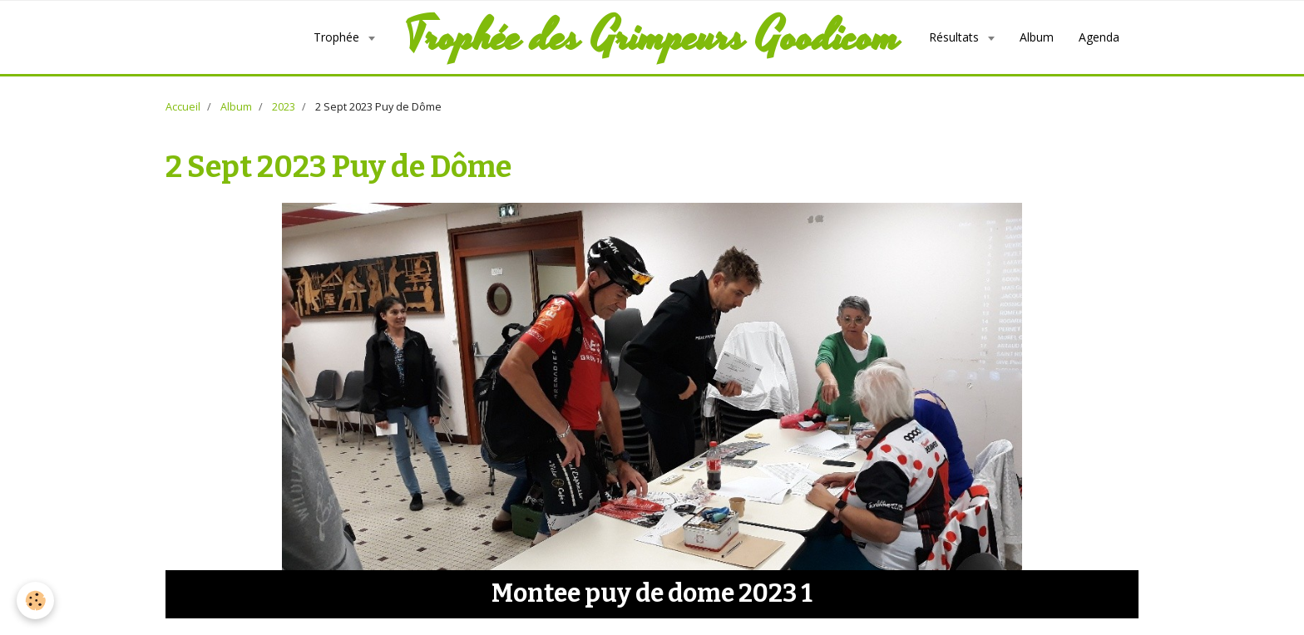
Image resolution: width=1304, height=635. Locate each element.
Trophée (338, 37)
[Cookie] (35, 600)
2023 (283, 107)
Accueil (182, 107)
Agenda (1099, 37)
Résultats (955, 37)
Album (1037, 37)
